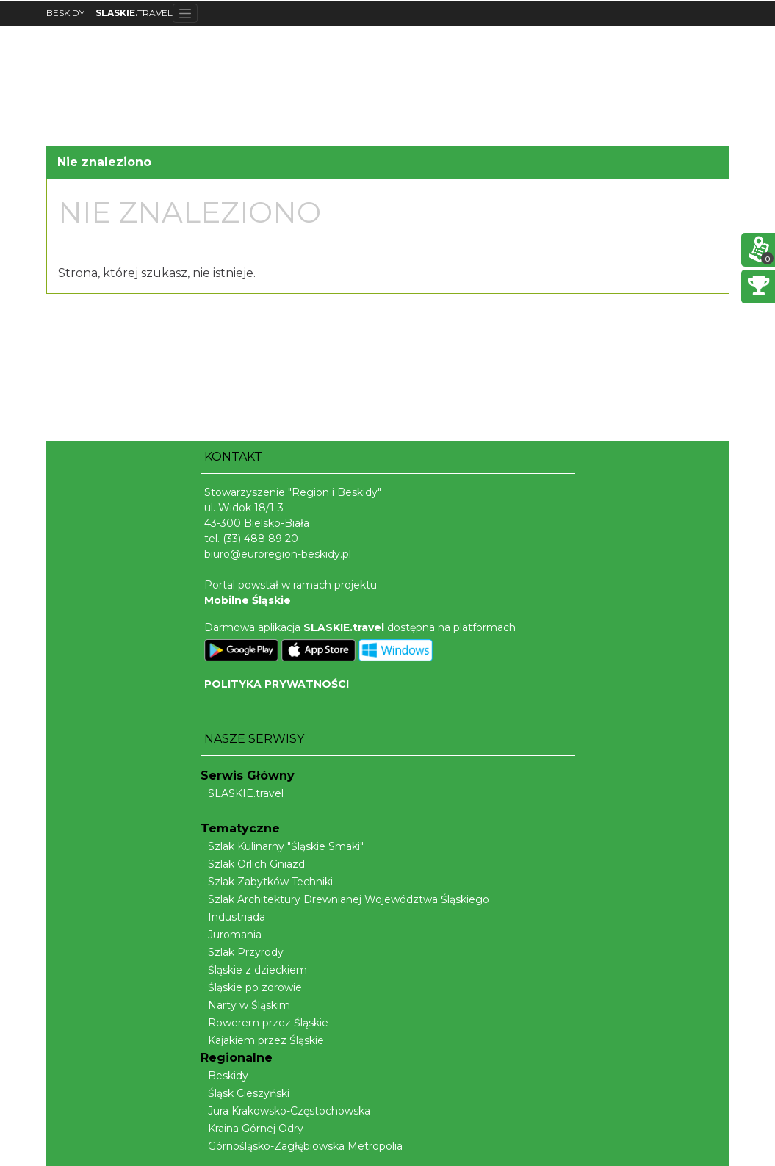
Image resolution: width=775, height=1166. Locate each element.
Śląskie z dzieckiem (254, 969)
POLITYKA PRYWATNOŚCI (276, 684)
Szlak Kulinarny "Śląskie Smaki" (282, 846)
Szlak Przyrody (242, 952)
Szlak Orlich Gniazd (253, 864)
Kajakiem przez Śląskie (262, 1040)
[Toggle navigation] (185, 13)
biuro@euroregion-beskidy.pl (277, 554)
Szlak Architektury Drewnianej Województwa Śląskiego (345, 899)
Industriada (233, 917)
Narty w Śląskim (245, 1005)
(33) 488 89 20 (260, 538)
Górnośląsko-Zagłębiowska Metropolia (302, 1146)
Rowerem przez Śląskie (264, 1022)
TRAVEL (134, 12)
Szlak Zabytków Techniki (267, 881)
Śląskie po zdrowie (251, 987)
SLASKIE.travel (242, 793)
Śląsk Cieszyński (245, 1093)
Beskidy (224, 1075)
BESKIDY (65, 12)
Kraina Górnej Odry (252, 1128)
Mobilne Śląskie (247, 600)
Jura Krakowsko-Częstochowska (285, 1111)
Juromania (231, 934)
